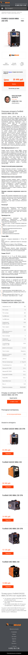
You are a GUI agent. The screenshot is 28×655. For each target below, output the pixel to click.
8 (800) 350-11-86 (20, 5)
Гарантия (14, 638)
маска (10, 72)
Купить (14, 84)
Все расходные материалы (14, 414)
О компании (14, 632)
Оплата (14, 634)
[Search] (16, 8)
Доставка (14, 636)
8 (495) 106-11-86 (14, 648)
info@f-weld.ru (15, 103)
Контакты (14, 643)
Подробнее (8, 453)
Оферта (14, 641)
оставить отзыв (14, 401)
